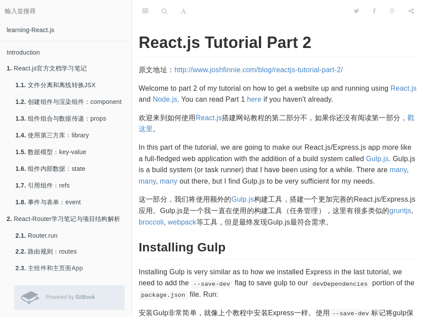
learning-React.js (30, 29)
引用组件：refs (42, 185)
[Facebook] (374, 11)
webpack (182, 222)
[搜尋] (164, 11)
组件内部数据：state (50, 168)
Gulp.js (377, 158)
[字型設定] (183, 11)
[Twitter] (356, 11)
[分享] (411, 11)
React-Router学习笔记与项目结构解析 (63, 218)
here (254, 99)
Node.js (165, 99)
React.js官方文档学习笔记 (47, 68)
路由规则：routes (46, 251)
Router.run (36, 235)
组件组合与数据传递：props (60, 118)
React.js (404, 88)
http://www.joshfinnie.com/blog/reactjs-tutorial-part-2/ (258, 70)
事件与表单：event (48, 202)
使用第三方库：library (52, 135)
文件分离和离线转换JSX (55, 84)
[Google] (392, 11)
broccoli (151, 222)
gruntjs (400, 210)
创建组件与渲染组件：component (68, 101)
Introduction (23, 52)
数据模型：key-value (50, 151)
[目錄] (145, 11)
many (398, 169)
